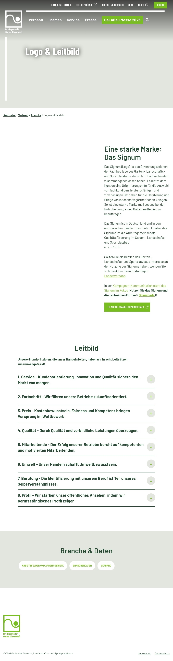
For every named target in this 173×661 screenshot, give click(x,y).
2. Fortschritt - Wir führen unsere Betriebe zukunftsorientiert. (72, 396)
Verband (106, 565)
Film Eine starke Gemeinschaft (126, 307)
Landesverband (114, 276)
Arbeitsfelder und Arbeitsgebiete (43, 565)
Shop (131, 5)
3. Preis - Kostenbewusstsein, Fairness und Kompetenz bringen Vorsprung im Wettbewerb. (74, 413)
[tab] (86, 379)
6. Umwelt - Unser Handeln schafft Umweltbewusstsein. (67, 464)
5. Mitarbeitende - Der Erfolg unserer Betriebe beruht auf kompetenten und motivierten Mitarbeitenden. (81, 447)
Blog (141, 5)
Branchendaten (82, 565)
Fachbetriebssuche (112, 5)
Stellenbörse (84, 5)
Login (160, 5)
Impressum (144, 653)
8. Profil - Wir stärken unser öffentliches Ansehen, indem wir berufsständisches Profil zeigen (71, 498)
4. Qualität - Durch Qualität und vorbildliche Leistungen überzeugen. (78, 430)
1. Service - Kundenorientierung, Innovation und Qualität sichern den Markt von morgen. (78, 379)
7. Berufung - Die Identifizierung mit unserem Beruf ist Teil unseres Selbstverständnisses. (77, 481)
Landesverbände (61, 5)
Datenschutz (162, 653)
